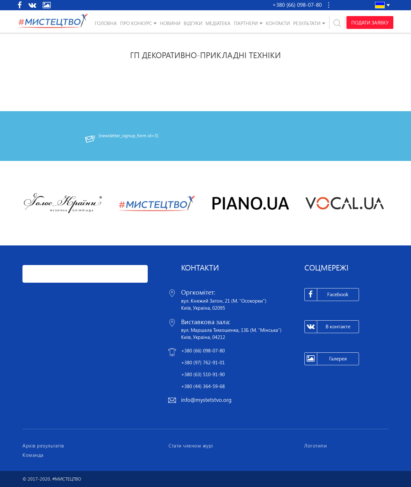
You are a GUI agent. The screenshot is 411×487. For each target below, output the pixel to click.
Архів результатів (43, 445)
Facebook (327, 294)
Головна (106, 23)
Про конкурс (136, 23)
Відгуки (193, 23)
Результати (306, 23)
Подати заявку (370, 22)
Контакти (278, 23)
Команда (33, 455)
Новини (170, 23)
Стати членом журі (191, 445)
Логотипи (315, 445)
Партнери (246, 23)
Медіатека (218, 23)
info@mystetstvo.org (206, 399)
